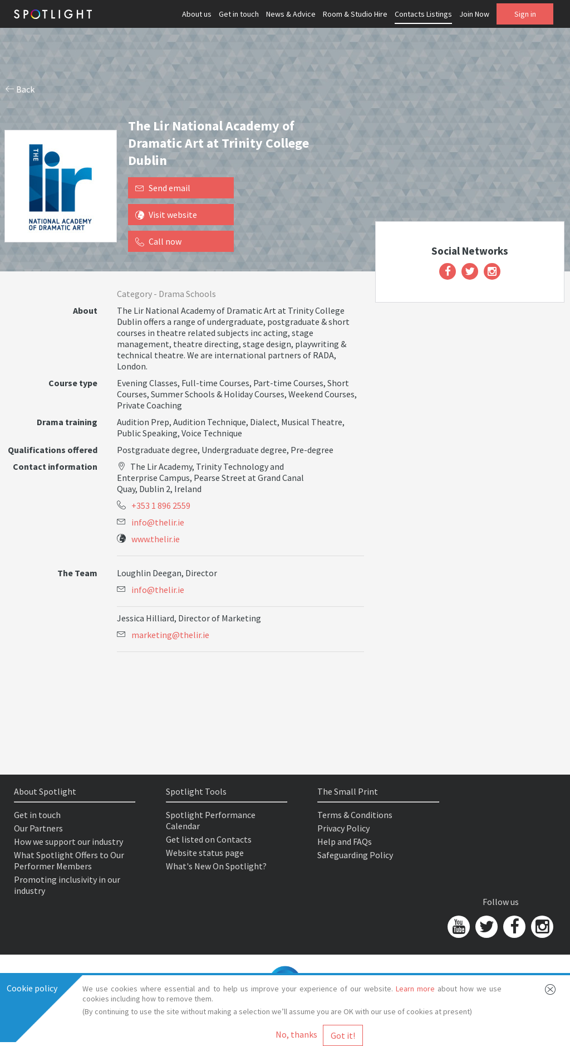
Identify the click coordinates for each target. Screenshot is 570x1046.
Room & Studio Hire (355, 14)
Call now (158, 241)
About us (197, 14)
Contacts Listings (423, 14)
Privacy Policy (343, 828)
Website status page (205, 852)
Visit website (166, 214)
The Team (77, 572)
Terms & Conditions (354, 814)
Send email (162, 187)
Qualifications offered (52, 449)
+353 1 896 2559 (160, 505)
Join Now (474, 14)
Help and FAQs (344, 841)
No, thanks (296, 1034)
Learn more (415, 989)
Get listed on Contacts (209, 839)
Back (20, 89)
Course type (72, 382)
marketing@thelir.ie (170, 634)
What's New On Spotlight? (216, 866)
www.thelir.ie (155, 538)
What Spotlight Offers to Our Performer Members (69, 860)
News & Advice (291, 14)
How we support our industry (68, 841)
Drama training (67, 421)
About (85, 310)
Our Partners (38, 828)
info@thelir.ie (157, 522)
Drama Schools (187, 293)
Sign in (525, 14)
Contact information (55, 466)
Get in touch (239, 14)
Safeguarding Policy (355, 854)
